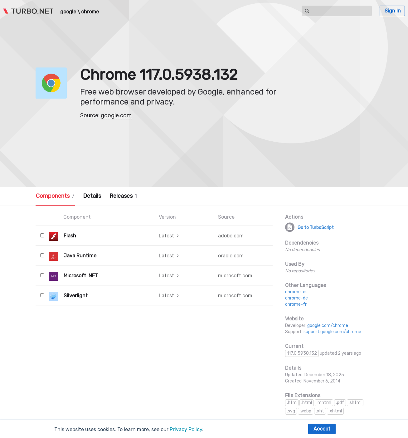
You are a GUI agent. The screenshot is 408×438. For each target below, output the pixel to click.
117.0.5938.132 (302, 353)
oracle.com (231, 256)
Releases (123, 195)
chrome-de (296, 298)
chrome (90, 11)
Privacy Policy (186, 429)
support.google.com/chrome (332, 331)
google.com (116, 115)
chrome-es (296, 291)
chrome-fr (296, 304)
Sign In (393, 11)
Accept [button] (321, 429)
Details (92, 195)
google (68, 11)
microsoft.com (235, 276)
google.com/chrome (327, 325)
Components (55, 195)
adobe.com (231, 236)
